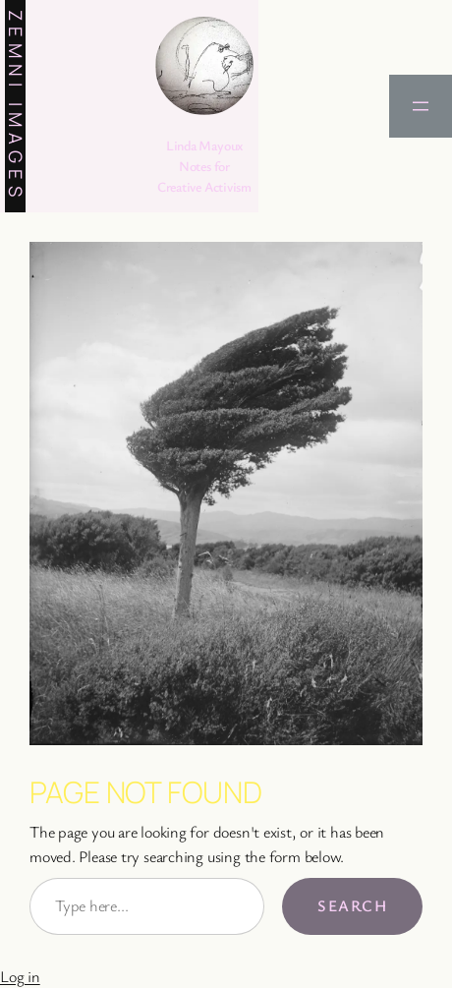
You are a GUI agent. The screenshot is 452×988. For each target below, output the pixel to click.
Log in (20, 976)
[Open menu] (420, 106)
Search (352, 905)
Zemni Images (15, 106)
